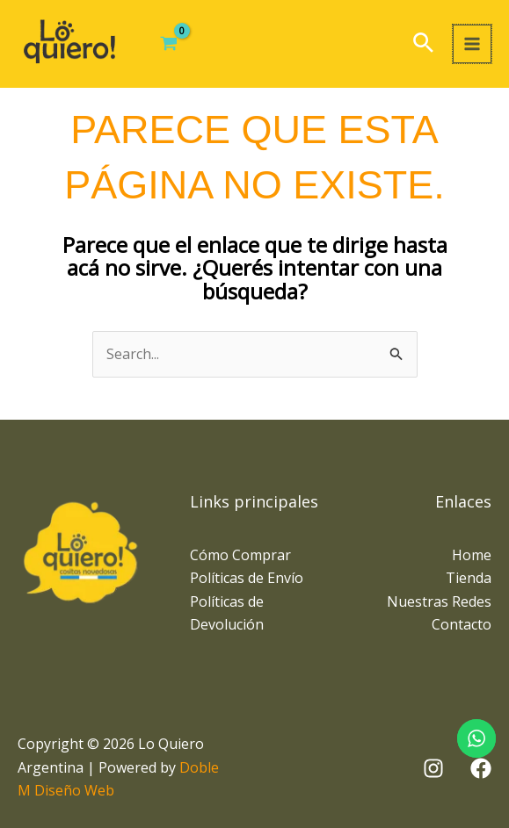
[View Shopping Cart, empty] (171, 44)
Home (471, 555)
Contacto (461, 624)
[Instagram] (433, 768)
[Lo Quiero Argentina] (70, 43)
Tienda (468, 577)
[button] (423, 44)
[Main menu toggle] (472, 44)
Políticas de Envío (246, 577)
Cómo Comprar (240, 555)
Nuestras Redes (439, 601)
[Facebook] (480, 768)
